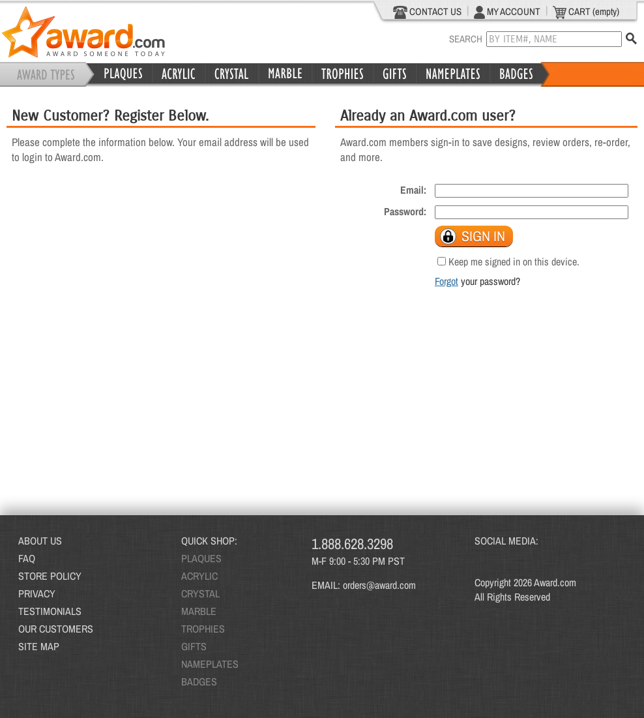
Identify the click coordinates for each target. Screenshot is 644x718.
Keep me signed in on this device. (513, 261)
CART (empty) (586, 12)
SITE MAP (38, 646)
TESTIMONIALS (49, 611)
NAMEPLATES (210, 664)
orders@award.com (379, 585)
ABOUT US (40, 540)
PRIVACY (36, 593)
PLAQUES (201, 558)
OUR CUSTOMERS (55, 628)
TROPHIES (203, 628)
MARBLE (198, 611)
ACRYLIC (199, 576)
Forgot (446, 281)
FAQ (26, 558)
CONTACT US (427, 12)
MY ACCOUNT (507, 12)
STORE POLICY (49, 576)
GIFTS (194, 646)
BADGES (199, 681)
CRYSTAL (200, 593)
